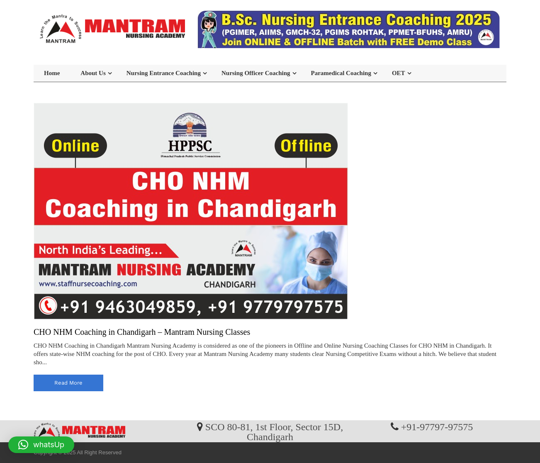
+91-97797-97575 (437, 426)
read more (68, 383)
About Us (92, 73)
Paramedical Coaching (341, 73)
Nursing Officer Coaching (255, 73)
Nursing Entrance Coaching (163, 73)
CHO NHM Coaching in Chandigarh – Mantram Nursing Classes (142, 331)
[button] (41, 444)
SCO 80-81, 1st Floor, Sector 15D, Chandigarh (274, 431)
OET (398, 73)
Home (52, 73)
